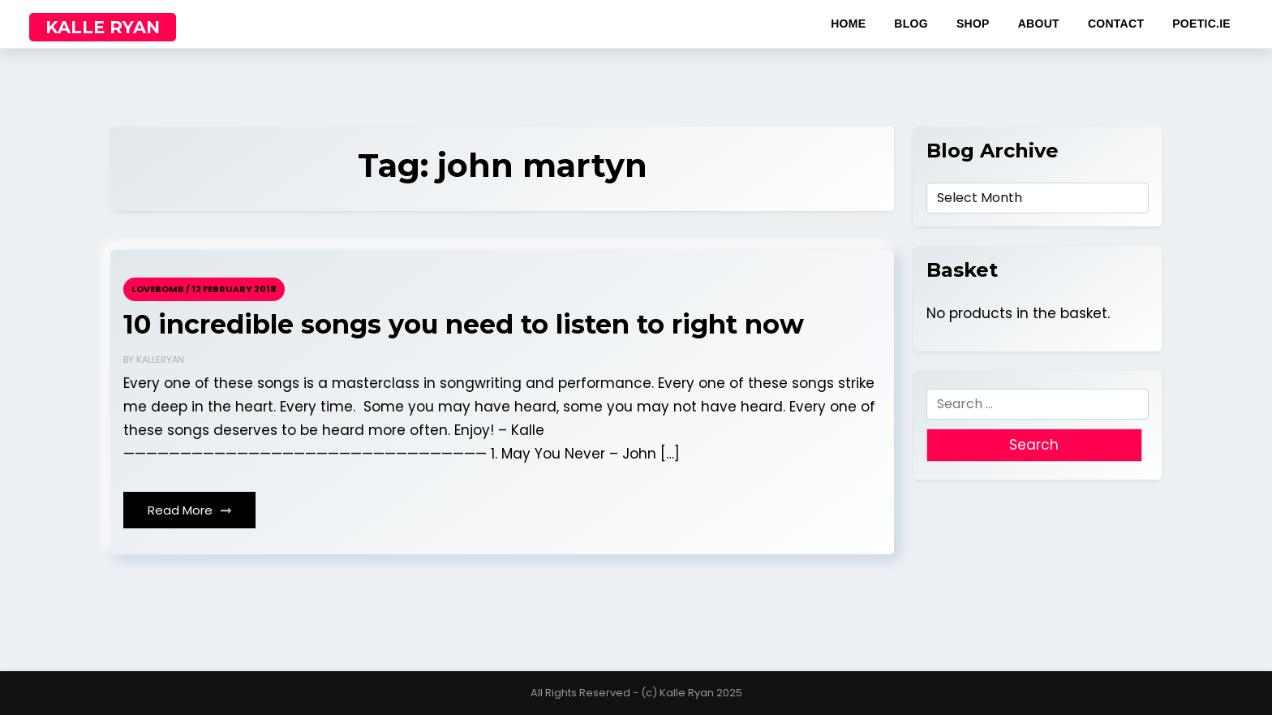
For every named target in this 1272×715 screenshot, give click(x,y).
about (1038, 23)
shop (973, 23)
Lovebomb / (160, 288)
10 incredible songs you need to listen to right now (463, 324)
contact (1116, 23)
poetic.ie (1201, 23)
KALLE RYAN (102, 27)
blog (911, 23)
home (848, 23)
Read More (189, 510)
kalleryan (160, 359)
